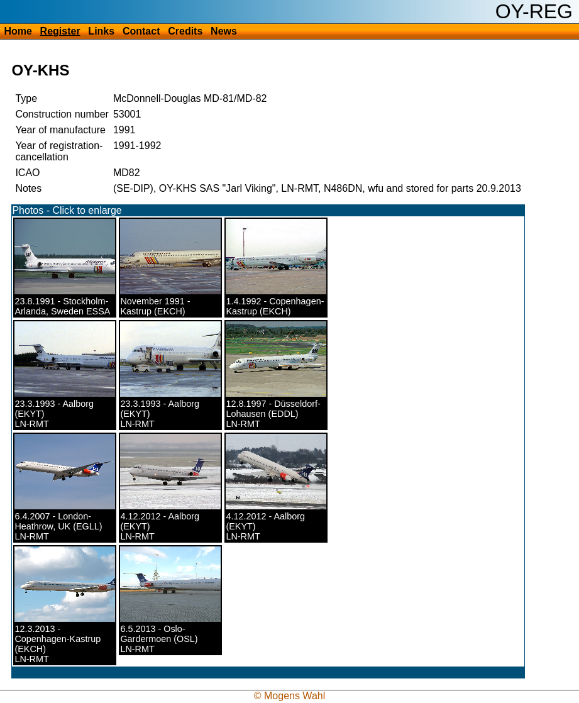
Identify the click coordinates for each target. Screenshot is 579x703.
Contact (141, 31)
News (224, 31)
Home (17, 31)
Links (101, 31)
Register (60, 31)
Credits (185, 31)
